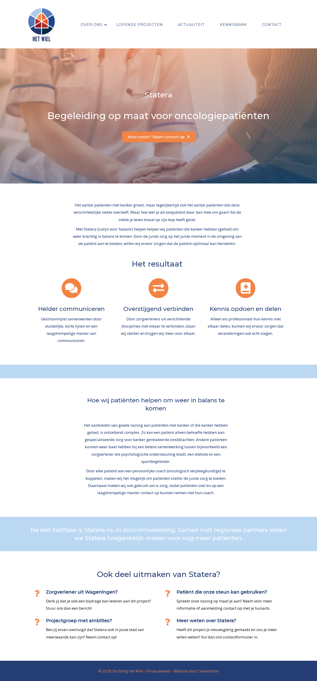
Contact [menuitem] (272, 25)
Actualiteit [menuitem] (191, 25)
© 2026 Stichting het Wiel (120, 671)
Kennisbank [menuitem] (233, 25)
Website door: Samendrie (196, 671)
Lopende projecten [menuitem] (139, 25)
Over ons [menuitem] (91, 25)
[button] (105, 24)
